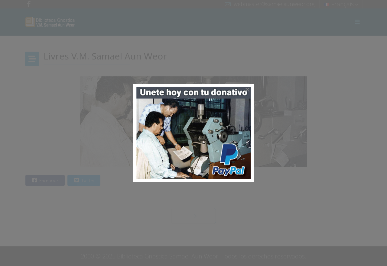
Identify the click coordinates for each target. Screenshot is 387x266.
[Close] (247, 89)
